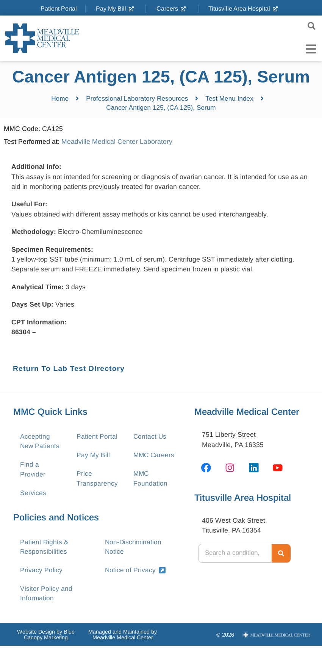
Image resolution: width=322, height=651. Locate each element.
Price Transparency (97, 480)
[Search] (281, 554)
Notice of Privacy (135, 574)
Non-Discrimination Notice (134, 550)
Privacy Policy (41, 574)
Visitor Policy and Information (46, 598)
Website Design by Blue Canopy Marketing (46, 640)
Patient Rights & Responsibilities (44, 550)
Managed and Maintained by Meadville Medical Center (122, 640)
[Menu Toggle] (311, 49)
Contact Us (150, 437)
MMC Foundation (150, 480)
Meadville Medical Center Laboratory (116, 142)
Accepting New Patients (40, 442)
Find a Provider (32, 471)
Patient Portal (97, 437)
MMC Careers (154, 456)
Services (33, 496)
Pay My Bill (93, 456)
